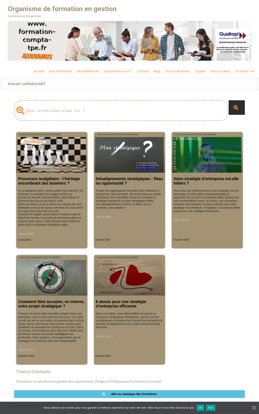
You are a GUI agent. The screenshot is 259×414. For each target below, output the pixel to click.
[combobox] (121, 110)
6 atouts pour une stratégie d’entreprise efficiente (121, 303)
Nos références (88, 71)
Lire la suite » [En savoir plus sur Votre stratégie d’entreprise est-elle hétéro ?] (182, 220)
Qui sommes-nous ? (118, 71)
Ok (200, 407)
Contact (143, 71)
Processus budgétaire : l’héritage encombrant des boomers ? (49, 180)
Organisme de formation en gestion (65, 8)
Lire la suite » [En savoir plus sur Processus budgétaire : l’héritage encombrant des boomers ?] (27, 233)
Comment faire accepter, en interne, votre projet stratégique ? (51, 303)
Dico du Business (177, 71)
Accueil (39, 71)
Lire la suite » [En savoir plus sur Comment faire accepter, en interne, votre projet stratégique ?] (27, 349)
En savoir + (243, 71)
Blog (157, 71)
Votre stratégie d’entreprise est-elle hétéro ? (206, 180)
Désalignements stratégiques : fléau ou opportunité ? (129, 180)
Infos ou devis (220, 71)
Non (210, 407)
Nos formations (60, 71)
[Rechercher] (237, 107)
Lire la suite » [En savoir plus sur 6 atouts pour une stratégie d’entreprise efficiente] (105, 336)
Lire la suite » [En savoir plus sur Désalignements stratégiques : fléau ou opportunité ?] (105, 216)
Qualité (200, 71)
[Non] (254, 408)
